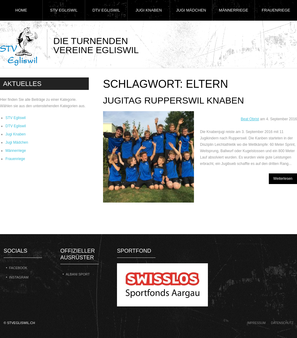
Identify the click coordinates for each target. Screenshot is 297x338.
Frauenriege (276, 10)
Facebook (18, 268)
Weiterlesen (282, 178)
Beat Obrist (250, 119)
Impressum (256, 323)
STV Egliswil (63, 10)
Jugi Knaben (148, 10)
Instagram (18, 277)
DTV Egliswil (106, 10)
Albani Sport (78, 274)
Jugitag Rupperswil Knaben (173, 100)
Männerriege (233, 10)
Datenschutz (282, 323)
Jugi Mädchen (191, 10)
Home (21, 10)
